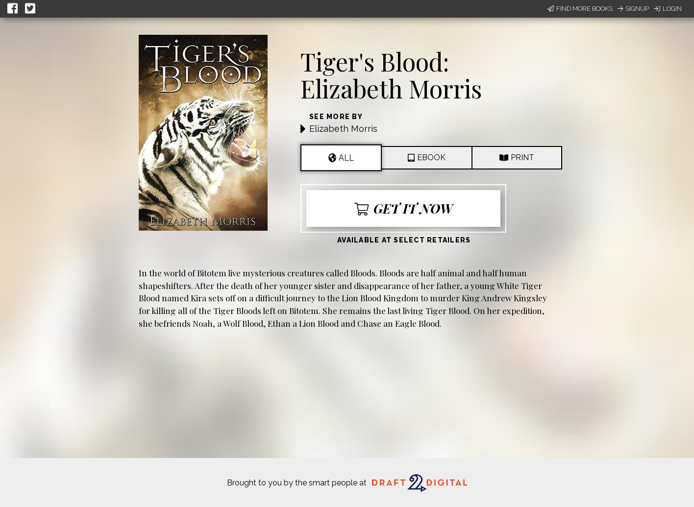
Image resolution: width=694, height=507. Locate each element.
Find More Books (580, 8)
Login (668, 8)
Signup (633, 8)
